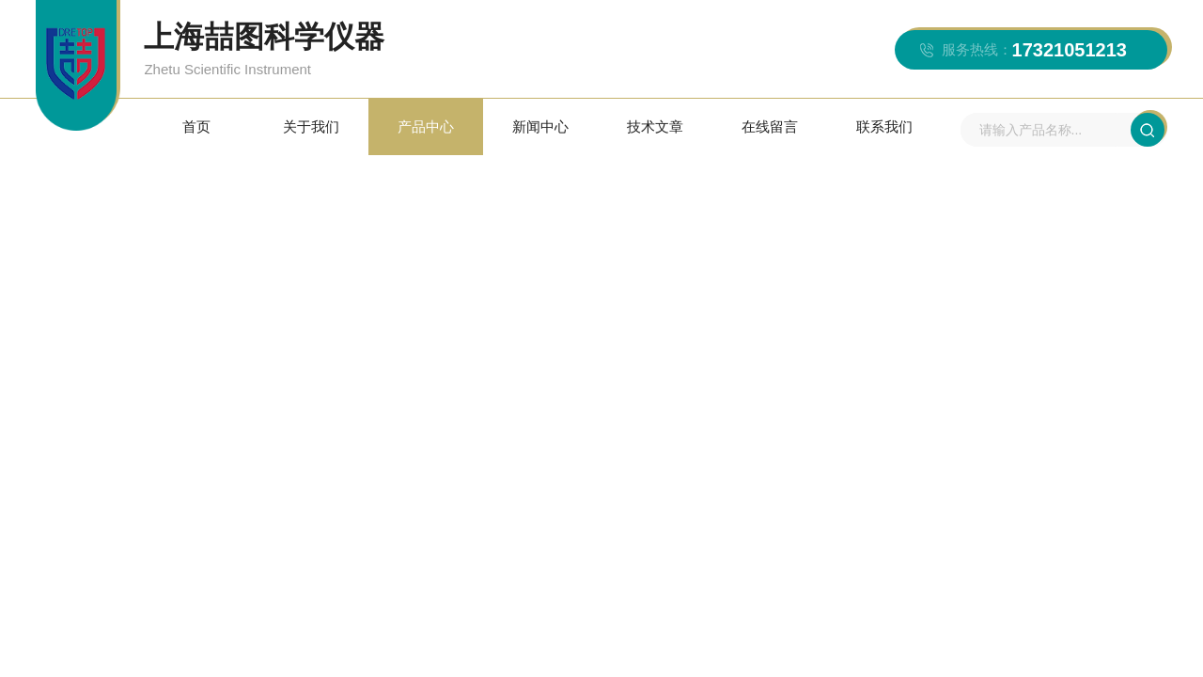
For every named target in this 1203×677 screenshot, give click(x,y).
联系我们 (884, 126)
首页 (196, 126)
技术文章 (655, 126)
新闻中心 (540, 126)
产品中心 (426, 126)
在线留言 (770, 126)
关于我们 (311, 126)
